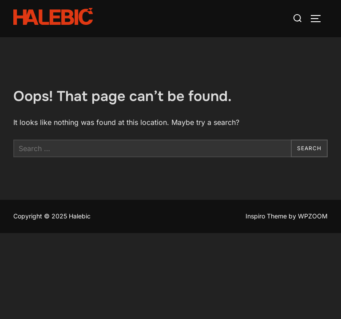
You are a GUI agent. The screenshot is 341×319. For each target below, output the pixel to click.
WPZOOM (313, 216)
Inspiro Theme (266, 216)
